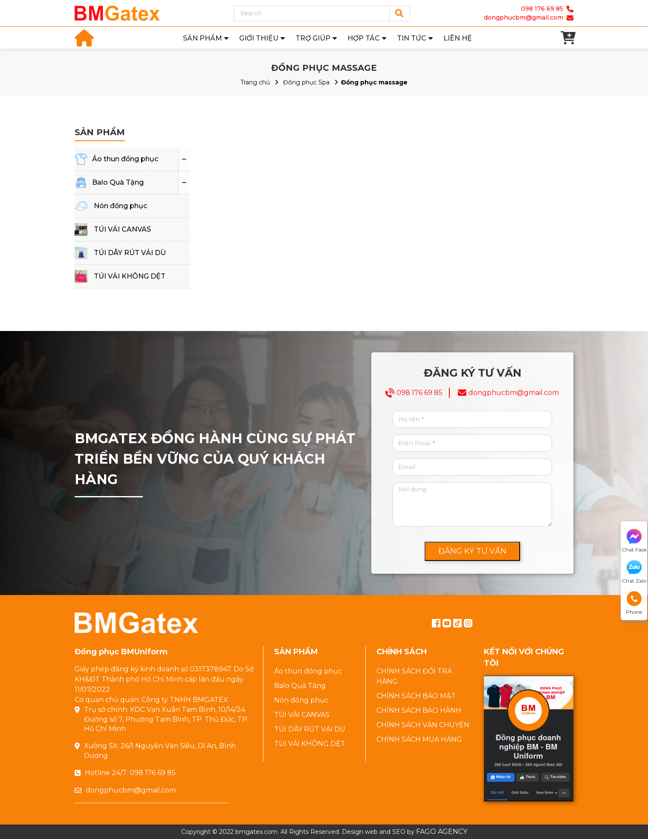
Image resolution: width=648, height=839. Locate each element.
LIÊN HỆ (457, 38)
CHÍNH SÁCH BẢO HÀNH (418, 710)
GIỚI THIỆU (258, 38)
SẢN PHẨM (202, 38)
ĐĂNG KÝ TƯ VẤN (472, 551)
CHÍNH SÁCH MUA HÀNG (419, 739)
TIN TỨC (411, 38)
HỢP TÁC (363, 38)
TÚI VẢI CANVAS (122, 229)
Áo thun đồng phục (125, 159)
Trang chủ (255, 82)
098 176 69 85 (542, 8)
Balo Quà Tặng (118, 182)
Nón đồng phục (120, 206)
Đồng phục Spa (306, 82)
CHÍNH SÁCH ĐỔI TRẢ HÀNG (414, 676)
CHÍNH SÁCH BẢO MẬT (416, 696)
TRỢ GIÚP (312, 38)
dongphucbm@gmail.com (523, 17)
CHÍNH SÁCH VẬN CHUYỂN (422, 725)
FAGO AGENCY (441, 831)
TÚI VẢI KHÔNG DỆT (129, 276)
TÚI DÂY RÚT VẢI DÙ (130, 253)
